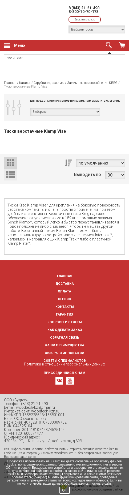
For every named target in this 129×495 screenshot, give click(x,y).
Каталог (25, 83)
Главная (10, 83)
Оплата (64, 291)
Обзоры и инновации (64, 353)
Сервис (64, 299)
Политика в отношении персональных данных (64, 364)
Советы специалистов (64, 361)
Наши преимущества (64, 345)
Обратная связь (64, 337)
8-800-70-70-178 (83, 12)
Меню (14, 45)
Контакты (64, 307)
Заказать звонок (84, 19)
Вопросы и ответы (64, 322)
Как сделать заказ (64, 330)
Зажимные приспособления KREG (92, 83)
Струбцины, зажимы (49, 83)
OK (64, 490)
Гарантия (64, 314)
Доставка (64, 284)
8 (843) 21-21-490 (83, 8)
